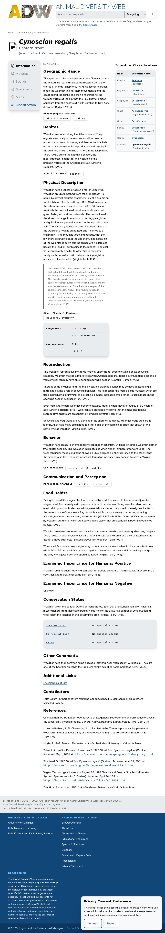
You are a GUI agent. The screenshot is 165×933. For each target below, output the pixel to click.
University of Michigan (21, 822)
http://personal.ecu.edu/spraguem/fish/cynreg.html (114, 754)
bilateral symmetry (60, 317)
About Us (67, 828)
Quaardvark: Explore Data (76, 855)
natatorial (76, 467)
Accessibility (69, 860)
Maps (17, 97)
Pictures (19, 73)
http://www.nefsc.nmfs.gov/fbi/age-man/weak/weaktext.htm (89, 765)
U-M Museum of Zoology (23, 828)
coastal (75, 173)
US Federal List (57, 633)
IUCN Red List (56, 625)
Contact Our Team (77, 928)
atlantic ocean (57, 118)
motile (96, 467)
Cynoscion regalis (39, 32)
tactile (83, 484)
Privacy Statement (72, 866)
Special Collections (73, 844)
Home (11, 32)
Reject (111, 923)
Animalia (22, 32)
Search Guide (90, 24)
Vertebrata (138, 100)
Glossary (67, 850)
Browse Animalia (71, 822)
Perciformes (139, 121)
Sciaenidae (138, 127)
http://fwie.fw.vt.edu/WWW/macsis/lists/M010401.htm (84, 780)
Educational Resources (75, 839)
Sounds (19, 81)
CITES (50, 642)
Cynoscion (138, 137)
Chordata (137, 90)
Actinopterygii (140, 110)
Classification (23, 104)
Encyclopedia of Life (55, 683)
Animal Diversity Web (91, 6)
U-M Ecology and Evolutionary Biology (30, 833)
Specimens (21, 89)
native (80, 118)
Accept (93, 923)
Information (23, 65)
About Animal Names (74, 833)
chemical (102, 484)
